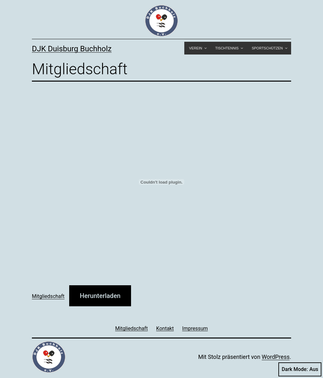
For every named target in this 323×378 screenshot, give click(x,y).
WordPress (276, 356)
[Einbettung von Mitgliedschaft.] (161, 182)
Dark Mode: (300, 369)
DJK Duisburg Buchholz (72, 48)
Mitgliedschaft (48, 296)
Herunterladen (100, 296)
